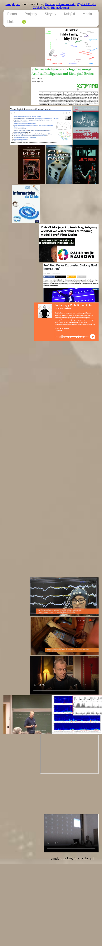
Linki (10, 22)
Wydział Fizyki (86, 4)
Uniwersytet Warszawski (60, 4)
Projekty (31, 14)
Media (87, 14)
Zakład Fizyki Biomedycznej (51, 7)
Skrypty (50, 14)
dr (13, 4)
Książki (69, 14)
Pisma (12, 14)
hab (18, 4)
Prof (8, 4)
